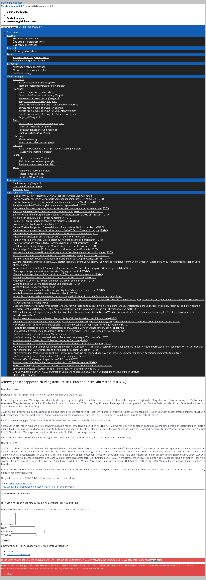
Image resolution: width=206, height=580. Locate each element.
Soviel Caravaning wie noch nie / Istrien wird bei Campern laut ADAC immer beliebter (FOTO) (62, 365)
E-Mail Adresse (10, 533)
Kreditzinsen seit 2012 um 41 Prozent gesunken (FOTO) (42, 217)
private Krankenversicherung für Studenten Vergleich (47, 110)
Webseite (6, 536)
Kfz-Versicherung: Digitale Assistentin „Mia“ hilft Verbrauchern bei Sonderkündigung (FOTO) (62, 343)
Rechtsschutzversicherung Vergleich (38, 129)
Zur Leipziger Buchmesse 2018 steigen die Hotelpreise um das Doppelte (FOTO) (55, 249)
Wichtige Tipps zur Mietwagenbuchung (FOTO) (38, 286)
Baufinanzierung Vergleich (27, 183)
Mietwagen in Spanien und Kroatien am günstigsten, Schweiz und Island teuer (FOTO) (59, 290)
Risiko (16, 120)
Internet (11, 48)
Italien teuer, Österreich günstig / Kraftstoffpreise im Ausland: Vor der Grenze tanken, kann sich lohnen (68, 327)
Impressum (13, 553)
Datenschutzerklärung (19, 556)
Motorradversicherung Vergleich (30, 70)
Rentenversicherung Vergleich (35, 170)
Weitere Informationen (136, 562)
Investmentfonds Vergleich (27, 186)
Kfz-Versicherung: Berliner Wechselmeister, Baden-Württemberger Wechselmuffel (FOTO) (61, 337)
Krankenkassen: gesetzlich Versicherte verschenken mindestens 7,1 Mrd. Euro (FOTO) (59, 198)
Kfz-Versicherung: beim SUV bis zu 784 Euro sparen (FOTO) (44, 334)
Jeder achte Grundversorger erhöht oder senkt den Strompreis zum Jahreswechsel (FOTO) (61, 208)
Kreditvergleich (21, 189)
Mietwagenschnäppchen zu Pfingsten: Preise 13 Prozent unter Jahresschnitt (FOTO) (58, 274)
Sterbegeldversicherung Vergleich (37, 164)
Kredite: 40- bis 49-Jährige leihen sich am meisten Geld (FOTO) (46, 220)
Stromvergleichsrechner (26, 38)
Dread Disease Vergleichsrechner (36, 92)
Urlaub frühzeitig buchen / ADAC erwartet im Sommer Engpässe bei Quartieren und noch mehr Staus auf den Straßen (76, 371)
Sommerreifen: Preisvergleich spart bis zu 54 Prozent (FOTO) (45, 359)
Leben (16, 154)
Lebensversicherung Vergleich (35, 158)
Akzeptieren (155, 562)
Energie (11, 35)
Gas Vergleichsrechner (25, 44)
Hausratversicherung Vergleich (35, 151)
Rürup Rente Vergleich (31, 176)
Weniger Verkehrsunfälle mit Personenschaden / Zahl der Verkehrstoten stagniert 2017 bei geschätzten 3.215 (72, 268)
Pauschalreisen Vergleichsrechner (31, 57)
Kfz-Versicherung (22, 73)
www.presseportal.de (20, 483)
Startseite (12, 32)
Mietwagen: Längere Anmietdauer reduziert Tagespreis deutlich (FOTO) (51, 271)
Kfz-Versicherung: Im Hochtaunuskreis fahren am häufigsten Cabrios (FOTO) (54, 356)
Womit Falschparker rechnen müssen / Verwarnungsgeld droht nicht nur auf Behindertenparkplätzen (67, 296)
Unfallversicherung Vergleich (34, 132)
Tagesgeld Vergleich (29, 117)
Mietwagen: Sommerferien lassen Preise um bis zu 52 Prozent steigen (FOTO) (54, 277)
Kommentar (8, 526)
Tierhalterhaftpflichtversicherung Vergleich (42, 85)
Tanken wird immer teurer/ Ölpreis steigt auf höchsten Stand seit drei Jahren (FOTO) (58, 239)
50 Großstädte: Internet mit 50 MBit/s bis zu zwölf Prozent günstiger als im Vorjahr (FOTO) (61, 255)
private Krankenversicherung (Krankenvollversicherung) (49, 104)
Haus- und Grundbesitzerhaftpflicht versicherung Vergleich (50, 148)
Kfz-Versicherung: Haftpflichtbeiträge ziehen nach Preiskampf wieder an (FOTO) (56, 349)
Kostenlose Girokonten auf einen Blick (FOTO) (37, 224)
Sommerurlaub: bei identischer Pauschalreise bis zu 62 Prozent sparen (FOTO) (55, 362)
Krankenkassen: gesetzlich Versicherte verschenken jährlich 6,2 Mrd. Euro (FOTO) (56, 202)
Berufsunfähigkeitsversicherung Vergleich (41, 123)
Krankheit (18, 88)
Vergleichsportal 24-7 (30, 26)
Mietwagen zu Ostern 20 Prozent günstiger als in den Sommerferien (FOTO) (53, 280)
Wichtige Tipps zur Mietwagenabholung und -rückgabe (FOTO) (47, 283)
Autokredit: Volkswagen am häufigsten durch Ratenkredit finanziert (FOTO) (53, 236)
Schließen (6, 576)
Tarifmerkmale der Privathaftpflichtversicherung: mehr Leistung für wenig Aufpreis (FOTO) (62, 258)
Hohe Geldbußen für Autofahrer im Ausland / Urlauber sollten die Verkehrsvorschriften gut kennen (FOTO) (70, 324)
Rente (16, 167)
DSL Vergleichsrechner (25, 51)
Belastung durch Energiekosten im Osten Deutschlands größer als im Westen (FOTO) (58, 211)
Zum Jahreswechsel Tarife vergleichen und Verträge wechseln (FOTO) (50, 205)
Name (5, 529)
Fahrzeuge (13, 63)
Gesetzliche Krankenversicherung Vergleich (42, 95)
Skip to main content (12, 2)
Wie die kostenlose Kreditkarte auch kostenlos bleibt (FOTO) (45, 293)
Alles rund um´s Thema (19, 192)
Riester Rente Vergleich (31, 173)
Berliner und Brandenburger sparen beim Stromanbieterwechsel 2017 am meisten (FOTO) (61, 214)
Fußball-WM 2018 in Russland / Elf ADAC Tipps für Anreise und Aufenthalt (52, 195)
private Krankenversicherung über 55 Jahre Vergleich (47, 114)
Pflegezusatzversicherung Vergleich (38, 101)
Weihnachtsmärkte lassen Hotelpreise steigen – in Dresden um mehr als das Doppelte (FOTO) (63, 252)
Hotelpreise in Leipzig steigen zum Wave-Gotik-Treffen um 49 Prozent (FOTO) (55, 246)
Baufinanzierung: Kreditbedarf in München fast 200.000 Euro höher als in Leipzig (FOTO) (60, 230)
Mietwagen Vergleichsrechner (29, 60)
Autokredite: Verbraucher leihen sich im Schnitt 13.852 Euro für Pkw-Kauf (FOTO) (56, 233)
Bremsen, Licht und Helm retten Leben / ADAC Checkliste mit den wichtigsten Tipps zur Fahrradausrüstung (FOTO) (74, 309)
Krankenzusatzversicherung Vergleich (39, 98)
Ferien (10, 54)
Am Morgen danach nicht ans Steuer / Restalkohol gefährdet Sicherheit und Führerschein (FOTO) (65, 318)
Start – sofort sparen (24, 375)
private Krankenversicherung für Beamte (41, 107)
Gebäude (17, 145)
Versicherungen (15, 76)
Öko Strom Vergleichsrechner (29, 41)
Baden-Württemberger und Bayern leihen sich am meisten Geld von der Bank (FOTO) (58, 227)
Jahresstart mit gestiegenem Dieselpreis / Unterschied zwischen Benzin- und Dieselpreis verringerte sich (69, 331)
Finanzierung (14, 180)
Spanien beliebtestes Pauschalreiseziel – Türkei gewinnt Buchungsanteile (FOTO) (56, 368)
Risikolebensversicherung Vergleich (38, 161)
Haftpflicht (18, 79)
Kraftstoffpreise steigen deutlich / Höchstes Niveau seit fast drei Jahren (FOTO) (55, 242)
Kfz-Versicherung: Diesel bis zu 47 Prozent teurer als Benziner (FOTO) (50, 340)
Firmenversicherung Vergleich (35, 126)
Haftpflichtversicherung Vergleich (37, 82)
